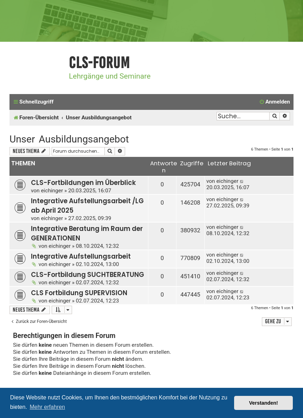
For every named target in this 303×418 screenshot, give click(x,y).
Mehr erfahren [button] (47, 407)
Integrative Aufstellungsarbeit (81, 256)
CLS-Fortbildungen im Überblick (83, 182)
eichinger (52, 190)
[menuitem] (274, 102)
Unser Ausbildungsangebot (69, 139)
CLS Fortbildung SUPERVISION (79, 292)
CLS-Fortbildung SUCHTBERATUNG (87, 274)
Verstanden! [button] (263, 403)
